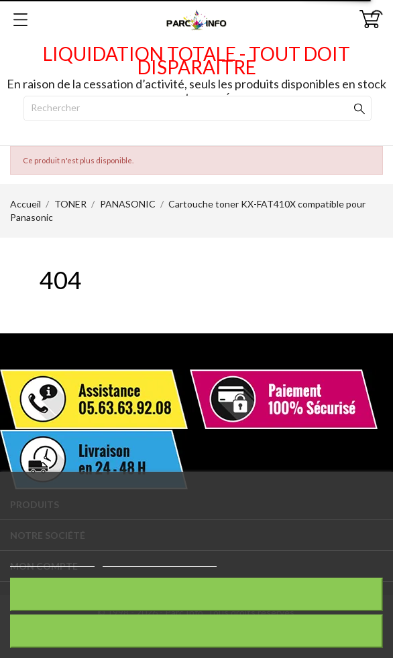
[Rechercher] (197, 108)
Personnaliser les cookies (160, 560)
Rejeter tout (196, 594)
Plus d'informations (52, 560)
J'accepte (197, 631)
